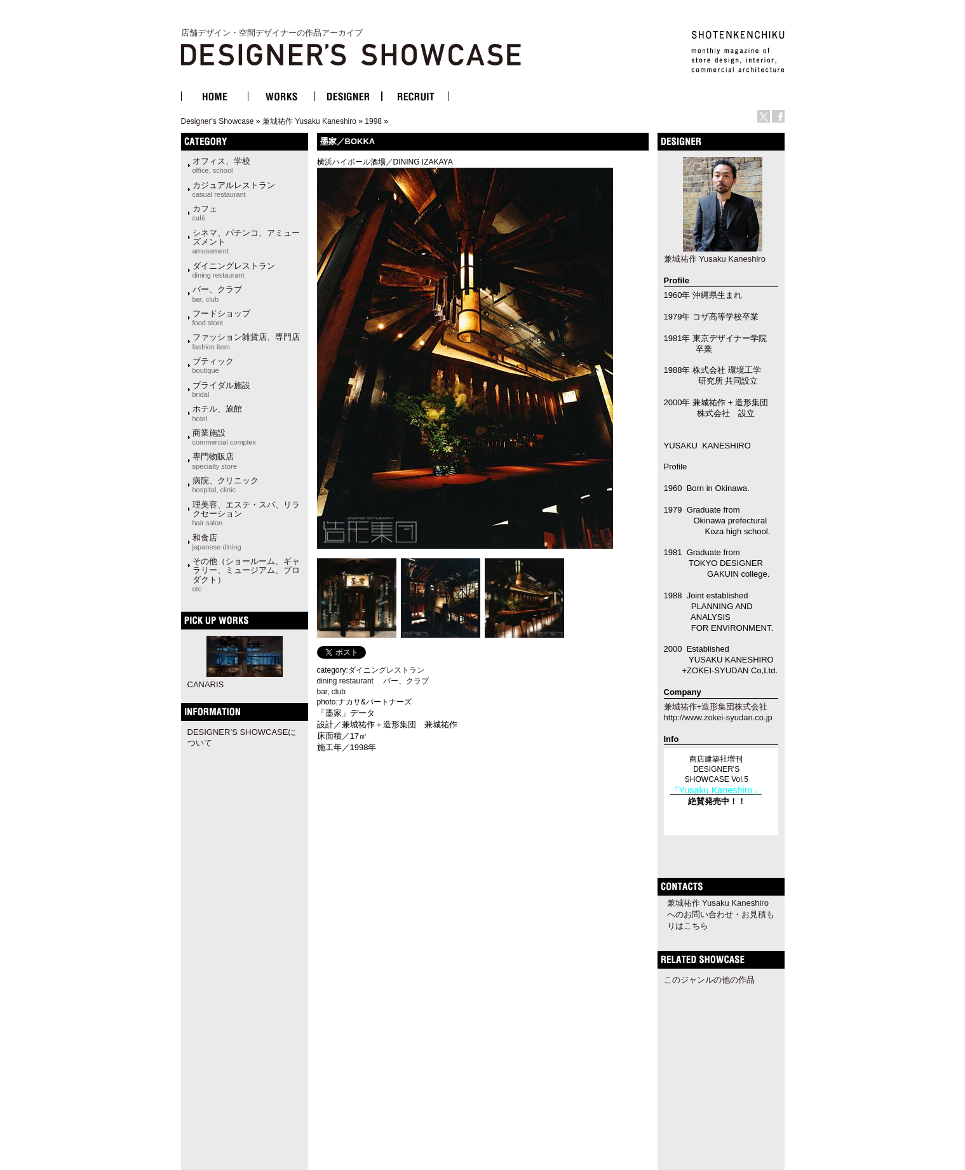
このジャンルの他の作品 (709, 980)
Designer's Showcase (217, 121)
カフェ (204, 213)
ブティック (213, 365)
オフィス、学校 (221, 165)
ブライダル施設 (221, 389)
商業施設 (224, 437)
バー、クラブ (217, 293)
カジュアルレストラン (233, 189)
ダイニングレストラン (233, 270)
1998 (373, 121)
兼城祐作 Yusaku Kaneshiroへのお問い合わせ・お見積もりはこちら (720, 914)
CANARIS (205, 684)
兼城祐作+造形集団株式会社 (716, 706)
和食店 (216, 542)
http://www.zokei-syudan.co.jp (718, 717)
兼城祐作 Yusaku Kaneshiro (309, 121)
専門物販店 (214, 460)
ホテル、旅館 (217, 413)
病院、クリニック (225, 485)
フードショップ (221, 317)
